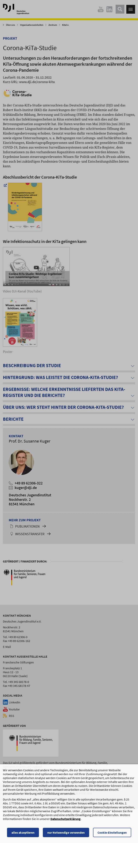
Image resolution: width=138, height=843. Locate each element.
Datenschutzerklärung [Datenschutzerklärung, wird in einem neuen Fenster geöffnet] (65, 819)
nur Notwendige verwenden (66, 833)
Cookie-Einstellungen (112, 833)
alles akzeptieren (22, 833)
